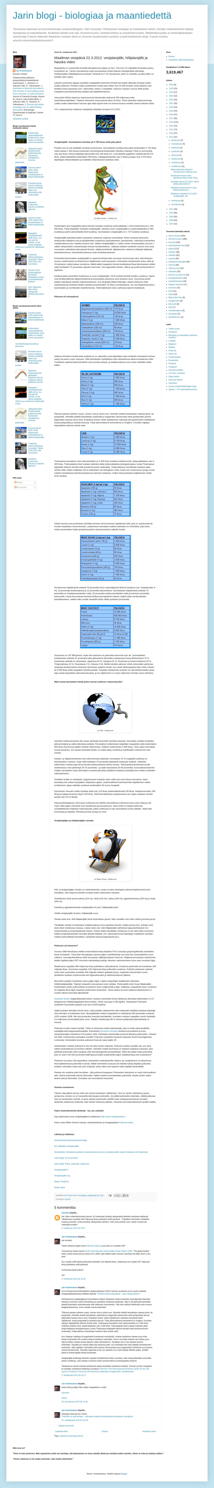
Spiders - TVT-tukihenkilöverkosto (182, 389)
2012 (171, 137)
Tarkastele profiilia (20, 119)
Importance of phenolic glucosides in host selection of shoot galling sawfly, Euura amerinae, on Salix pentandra (28, 91)
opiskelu (172, 252)
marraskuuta (177, 144)
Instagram (172, 367)
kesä (170, 291)
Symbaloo (172, 383)
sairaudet (172, 271)
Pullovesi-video (126, 1122)
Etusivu (105, 1431)
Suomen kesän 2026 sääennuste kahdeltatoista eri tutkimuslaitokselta (36, 221)
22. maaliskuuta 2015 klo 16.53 (74, 1420)
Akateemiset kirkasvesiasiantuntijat (70, 1140)
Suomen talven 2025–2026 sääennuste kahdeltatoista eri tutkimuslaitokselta (36, 172)
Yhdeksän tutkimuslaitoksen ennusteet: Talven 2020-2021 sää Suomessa (35, 259)
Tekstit (18, 482)
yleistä (171, 249)
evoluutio (172, 288)
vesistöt (67, 1199)
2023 (171, 96)
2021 (171, 103)
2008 (171, 220)
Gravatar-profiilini (175, 370)
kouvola (171, 242)
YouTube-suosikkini (176, 373)
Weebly (171, 347)
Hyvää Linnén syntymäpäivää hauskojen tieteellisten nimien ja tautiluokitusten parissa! (36, 276)
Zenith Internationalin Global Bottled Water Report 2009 (108, 1251)
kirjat (170, 307)
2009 (171, 216)
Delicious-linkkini (175, 380)
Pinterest (172, 363)
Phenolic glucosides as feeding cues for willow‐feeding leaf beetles (28, 107)
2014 (171, 129)
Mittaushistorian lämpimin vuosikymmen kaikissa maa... (184, 170)
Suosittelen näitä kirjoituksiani (181, 60)
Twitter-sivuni (174, 329)
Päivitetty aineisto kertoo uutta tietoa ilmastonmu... (183, 189)
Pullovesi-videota (93, 1246)
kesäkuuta (176, 159)
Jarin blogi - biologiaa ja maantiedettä (92, 15)
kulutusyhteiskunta (176, 245)
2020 (171, 107)
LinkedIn (172, 341)
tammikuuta (176, 204)
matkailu (172, 255)
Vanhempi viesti (149, 1431)
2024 (171, 92)
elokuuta (175, 155)
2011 (171, 209)
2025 (171, 88)
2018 (171, 114)
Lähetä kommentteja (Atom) (71, 1436)
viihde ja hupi (174, 268)
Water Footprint (61, 1181)
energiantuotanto (175, 278)
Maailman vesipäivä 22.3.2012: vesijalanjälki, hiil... (184, 195)
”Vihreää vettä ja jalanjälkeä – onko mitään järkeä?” (118, 1294)
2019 (171, 111)
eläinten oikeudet (175, 284)
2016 (171, 122)
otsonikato (172, 314)
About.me (172, 354)
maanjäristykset (175, 310)
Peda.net (172, 350)
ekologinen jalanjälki (177, 262)
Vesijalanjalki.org (62, 1175)
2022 (171, 100)
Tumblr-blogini (174, 357)
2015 (171, 126)
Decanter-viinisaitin (109, 1031)
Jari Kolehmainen (69, 1237)
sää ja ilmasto (174, 236)
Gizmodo (65, 1393)
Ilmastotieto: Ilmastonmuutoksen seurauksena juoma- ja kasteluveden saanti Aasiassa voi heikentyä (101, 1152)
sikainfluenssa (174, 317)
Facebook (172, 332)
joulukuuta (176, 140)
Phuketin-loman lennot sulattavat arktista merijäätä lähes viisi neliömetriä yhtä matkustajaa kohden (29, 190)
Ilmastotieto (173, 360)
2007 (171, 224)
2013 (171, 133)
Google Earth (174, 301)
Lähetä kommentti (65, 1426)
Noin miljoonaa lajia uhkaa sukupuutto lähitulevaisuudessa (36, 291)
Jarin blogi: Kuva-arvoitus (66, 1158)
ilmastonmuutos (175, 239)
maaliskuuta (176, 166)
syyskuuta (175, 151)
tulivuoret (172, 304)
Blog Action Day (175, 297)
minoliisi (65, 1213)
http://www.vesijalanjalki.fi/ (113, 1116)
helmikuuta (176, 201)
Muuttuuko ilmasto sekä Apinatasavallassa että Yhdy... (185, 176)
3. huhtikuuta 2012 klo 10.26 (73, 1279)
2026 (171, 85)
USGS (64, 1398)
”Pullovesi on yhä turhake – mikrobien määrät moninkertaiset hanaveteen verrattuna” (97, 1416)
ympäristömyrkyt (175, 281)
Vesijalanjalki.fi (61, 1170)
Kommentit (20, 487)
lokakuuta (175, 148)
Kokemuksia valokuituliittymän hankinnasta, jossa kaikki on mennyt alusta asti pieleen (36, 137)
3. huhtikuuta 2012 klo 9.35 (72, 1228)
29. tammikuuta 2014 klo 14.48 (74, 1402)
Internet (171, 265)
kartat (170, 294)
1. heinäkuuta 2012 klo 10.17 (73, 1375)
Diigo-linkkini (173, 376)
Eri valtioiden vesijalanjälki (66, 1146)
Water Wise (59, 1187)
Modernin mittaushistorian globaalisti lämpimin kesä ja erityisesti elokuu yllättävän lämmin (35, 376)
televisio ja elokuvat (176, 275)
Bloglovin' (172, 344)
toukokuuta (176, 162)
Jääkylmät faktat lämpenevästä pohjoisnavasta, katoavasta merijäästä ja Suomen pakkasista (28, 155)
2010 (171, 213)
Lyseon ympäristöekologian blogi (182, 386)
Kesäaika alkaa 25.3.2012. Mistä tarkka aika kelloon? (185, 183)
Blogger (124, 1474)
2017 (171, 118)
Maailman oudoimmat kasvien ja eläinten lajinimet (36, 205)
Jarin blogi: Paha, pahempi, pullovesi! (71, 1164)
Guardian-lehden (62, 999)
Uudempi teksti (61, 1431)
